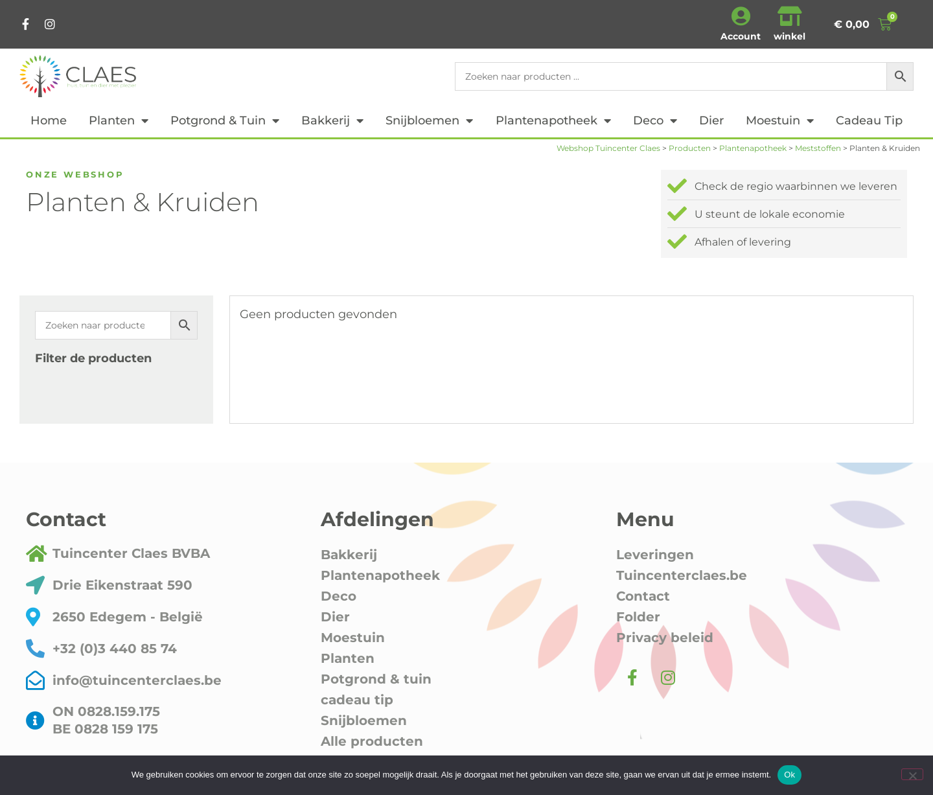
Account (740, 36)
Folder (638, 617)
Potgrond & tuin (224, 120)
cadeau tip (869, 120)
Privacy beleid (664, 637)
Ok (789, 774)
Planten (118, 120)
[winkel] (790, 16)
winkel (789, 36)
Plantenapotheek (553, 120)
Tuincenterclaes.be (681, 575)
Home (48, 120)
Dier (711, 120)
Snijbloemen (429, 120)
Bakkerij (332, 120)
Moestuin (780, 120)
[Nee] (912, 774)
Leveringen (655, 554)
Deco (655, 120)
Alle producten (372, 741)
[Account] (740, 16)
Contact (643, 596)
